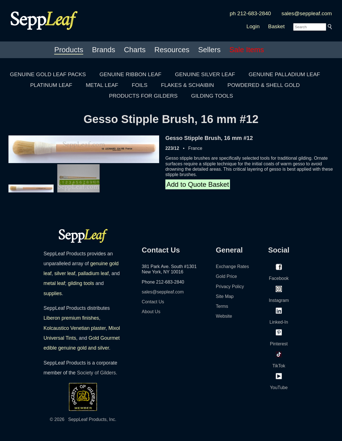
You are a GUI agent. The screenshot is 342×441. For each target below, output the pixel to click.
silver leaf (64, 273)
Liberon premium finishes (71, 318)
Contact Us (153, 301)
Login (253, 26)
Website (224, 316)
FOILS (139, 85)
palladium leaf (93, 273)
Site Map (225, 296)
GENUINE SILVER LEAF (205, 74)
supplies (52, 293)
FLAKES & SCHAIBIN (187, 85)
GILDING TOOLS (212, 96)
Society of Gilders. (97, 373)
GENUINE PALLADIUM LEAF (284, 74)
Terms (222, 306)
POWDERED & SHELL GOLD (263, 85)
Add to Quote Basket (197, 184)
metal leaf (54, 283)
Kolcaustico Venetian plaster (74, 328)
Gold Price (226, 276)
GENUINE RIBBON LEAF (130, 74)
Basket (276, 26)
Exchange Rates (232, 266)
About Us (151, 311)
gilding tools (81, 283)
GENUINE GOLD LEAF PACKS (48, 74)
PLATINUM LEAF (51, 85)
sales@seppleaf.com (307, 13)
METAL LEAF (102, 85)
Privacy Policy (230, 286)
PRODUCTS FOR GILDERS (143, 96)
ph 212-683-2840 (250, 13)
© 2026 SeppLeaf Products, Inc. (83, 419)
